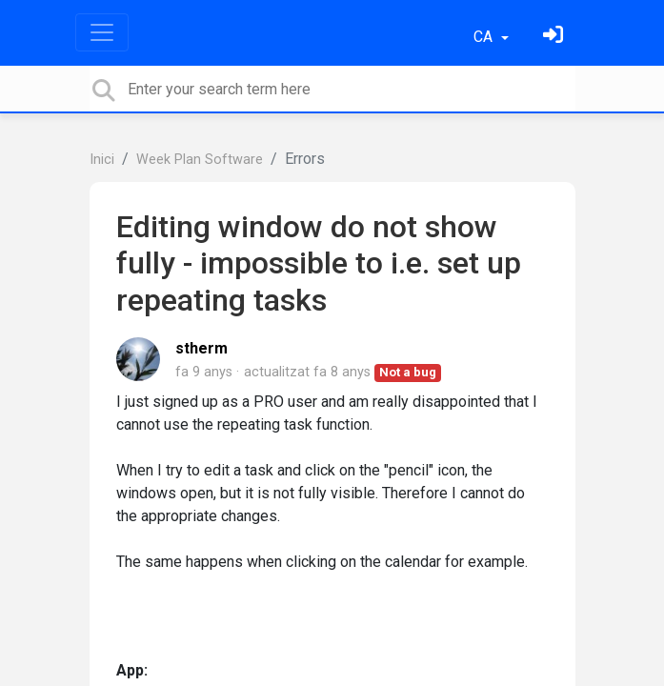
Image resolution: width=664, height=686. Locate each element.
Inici (102, 159)
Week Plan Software (199, 159)
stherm (201, 348)
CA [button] (484, 37)
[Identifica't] (555, 36)
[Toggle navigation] (102, 32)
